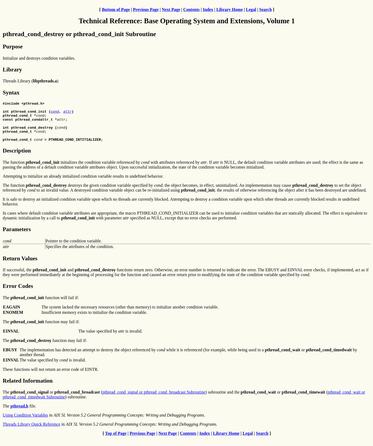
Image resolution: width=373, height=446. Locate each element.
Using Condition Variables (25, 423)
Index (208, 9)
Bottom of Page (116, 9)
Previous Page (146, 9)
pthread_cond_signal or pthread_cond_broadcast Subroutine (153, 400)
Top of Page (116, 441)
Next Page (171, 9)
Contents (191, 9)
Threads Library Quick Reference (31, 432)
